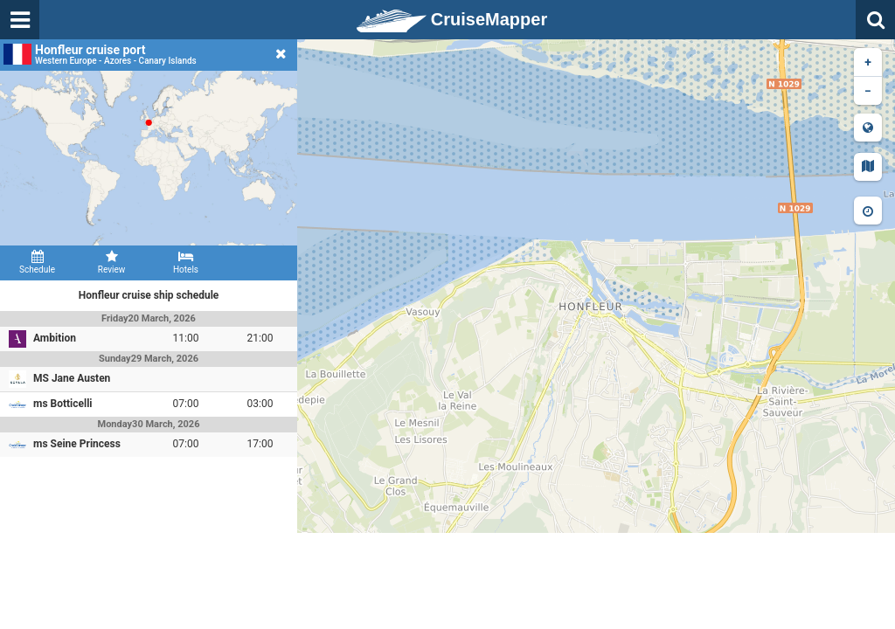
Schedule (37, 262)
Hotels (186, 262)
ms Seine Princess (77, 444)
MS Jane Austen (71, 378)
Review (111, 262)
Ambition (54, 338)
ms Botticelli (63, 403)
